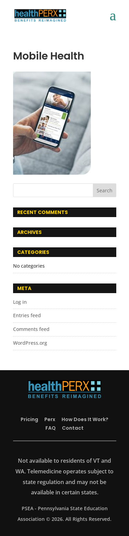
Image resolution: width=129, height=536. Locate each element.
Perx (49, 419)
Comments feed (31, 329)
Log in (20, 302)
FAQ (50, 428)
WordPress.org (30, 343)
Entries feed (27, 315)
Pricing (29, 419)
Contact (73, 428)
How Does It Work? (85, 419)
